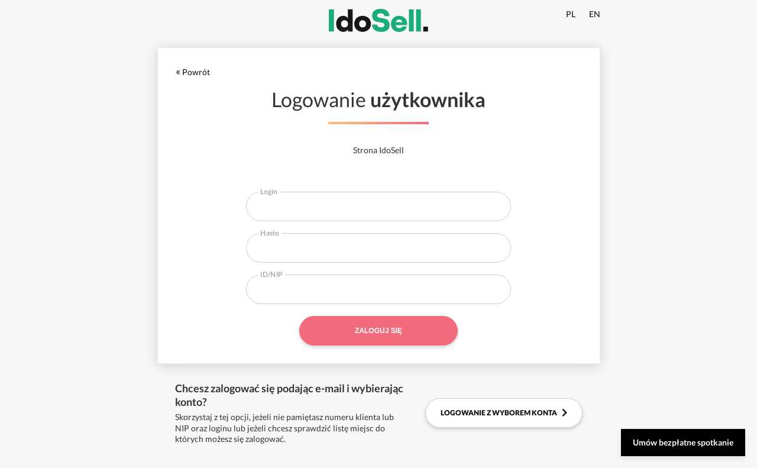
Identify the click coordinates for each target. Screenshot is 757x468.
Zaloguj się (378, 331)
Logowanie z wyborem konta (504, 412)
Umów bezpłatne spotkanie (683, 442)
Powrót (193, 72)
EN (594, 14)
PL (570, 14)
